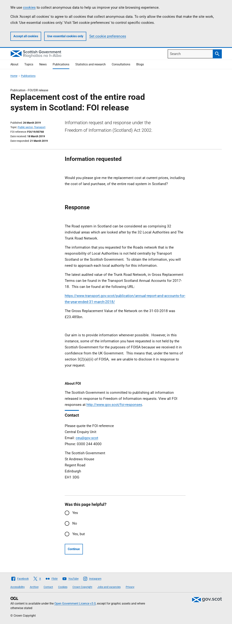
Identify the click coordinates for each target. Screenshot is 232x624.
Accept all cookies (25, 36)
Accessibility (17, 586)
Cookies (62, 586)
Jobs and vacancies (109, 586)
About (14, 64)
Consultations (121, 64)
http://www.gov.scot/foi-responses (114, 404)
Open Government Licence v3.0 (75, 603)
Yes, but (78, 534)
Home (13, 75)
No (74, 523)
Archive (34, 586)
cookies (29, 7)
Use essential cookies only (65, 36)
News (43, 64)
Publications (61, 64)
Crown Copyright (82, 586)
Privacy (130, 586)
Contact (48, 586)
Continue (74, 549)
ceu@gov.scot (87, 438)
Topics (28, 64)
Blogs (140, 64)
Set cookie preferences (107, 36)
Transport (39, 127)
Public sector (25, 127)
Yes (75, 513)
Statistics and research (90, 64)
